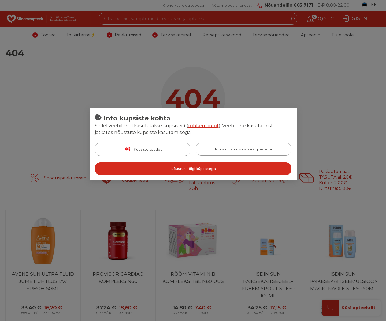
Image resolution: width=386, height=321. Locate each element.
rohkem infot (203, 125)
